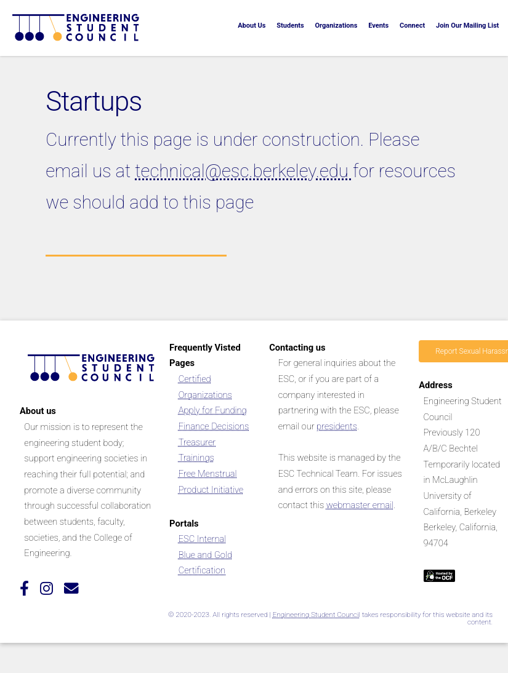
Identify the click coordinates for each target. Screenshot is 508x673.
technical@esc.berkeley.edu (244, 171)
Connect (412, 26)
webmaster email (359, 505)
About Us (251, 26)
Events (378, 26)
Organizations (336, 26)
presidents (336, 426)
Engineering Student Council (316, 614)
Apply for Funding (213, 410)
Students (290, 26)
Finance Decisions (214, 426)
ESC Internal (203, 538)
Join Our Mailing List (467, 26)
